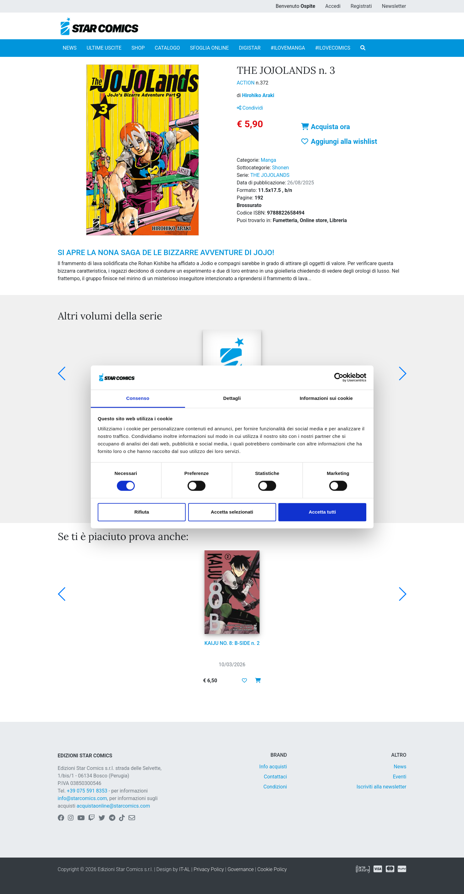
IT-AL (184, 869)
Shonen (280, 168)
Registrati (361, 6)
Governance (240, 869)
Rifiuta (141, 512)
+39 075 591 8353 (87, 791)
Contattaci (275, 777)
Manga (268, 160)
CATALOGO (167, 48)
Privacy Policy (209, 869)
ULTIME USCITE (104, 48)
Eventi (399, 777)
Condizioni (275, 787)
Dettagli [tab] (232, 398)
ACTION (246, 83)
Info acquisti (273, 767)
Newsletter (394, 6)
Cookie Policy (272, 869)
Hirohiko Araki (258, 95)
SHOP (138, 48)
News (400, 767)
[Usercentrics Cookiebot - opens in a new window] (338, 377)
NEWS (70, 48)
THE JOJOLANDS (269, 175)
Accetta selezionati (232, 512)
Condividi (250, 108)
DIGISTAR (249, 48)
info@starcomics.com (82, 798)
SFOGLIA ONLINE (209, 48)
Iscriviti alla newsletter (382, 787)
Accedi (333, 6)
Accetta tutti (322, 512)
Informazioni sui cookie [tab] (326, 398)
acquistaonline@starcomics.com (113, 806)
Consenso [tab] (137, 398)
